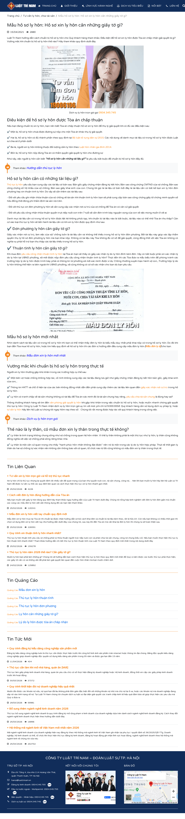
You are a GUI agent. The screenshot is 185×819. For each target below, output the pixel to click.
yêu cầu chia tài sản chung (140, 396)
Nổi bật (154, 5)
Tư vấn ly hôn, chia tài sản (39, 15)
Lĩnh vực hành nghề (97, 5)
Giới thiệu (69, 5)
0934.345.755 (39, 784)
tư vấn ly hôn (14, 409)
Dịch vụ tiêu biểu (130, 5)
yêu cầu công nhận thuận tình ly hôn (41, 254)
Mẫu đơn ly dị (153, 346)
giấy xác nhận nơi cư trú (154, 387)
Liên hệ (172, 5)
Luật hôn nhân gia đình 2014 (95, 147)
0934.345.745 (41, 797)
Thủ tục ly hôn (15, 184)
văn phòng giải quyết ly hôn (65, 402)
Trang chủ (47, 5)
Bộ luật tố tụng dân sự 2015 (88, 137)
